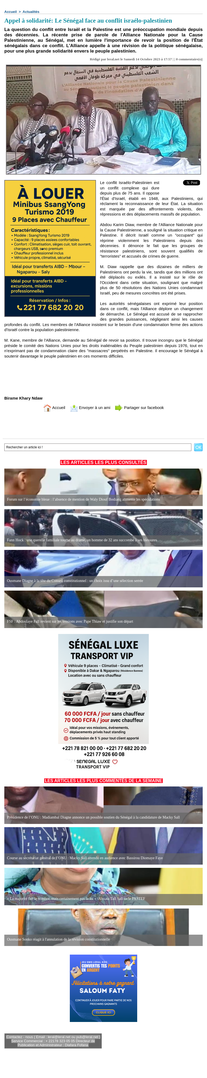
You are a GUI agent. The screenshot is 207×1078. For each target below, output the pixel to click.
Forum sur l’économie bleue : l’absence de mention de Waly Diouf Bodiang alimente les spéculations (83, 499)
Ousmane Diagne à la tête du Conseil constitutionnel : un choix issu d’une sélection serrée (75, 581)
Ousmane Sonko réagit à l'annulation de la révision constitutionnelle (58, 939)
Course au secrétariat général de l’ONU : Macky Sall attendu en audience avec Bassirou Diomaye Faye (85, 858)
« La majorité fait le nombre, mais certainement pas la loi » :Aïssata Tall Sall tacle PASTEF (76, 899)
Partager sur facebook (139, 407)
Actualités (31, 12)
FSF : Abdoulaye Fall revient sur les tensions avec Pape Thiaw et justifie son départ (70, 621)
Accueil (10, 12)
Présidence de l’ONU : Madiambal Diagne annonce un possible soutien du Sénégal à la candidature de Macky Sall (93, 817)
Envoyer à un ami (90, 407)
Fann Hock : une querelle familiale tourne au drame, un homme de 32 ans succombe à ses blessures (82, 540)
